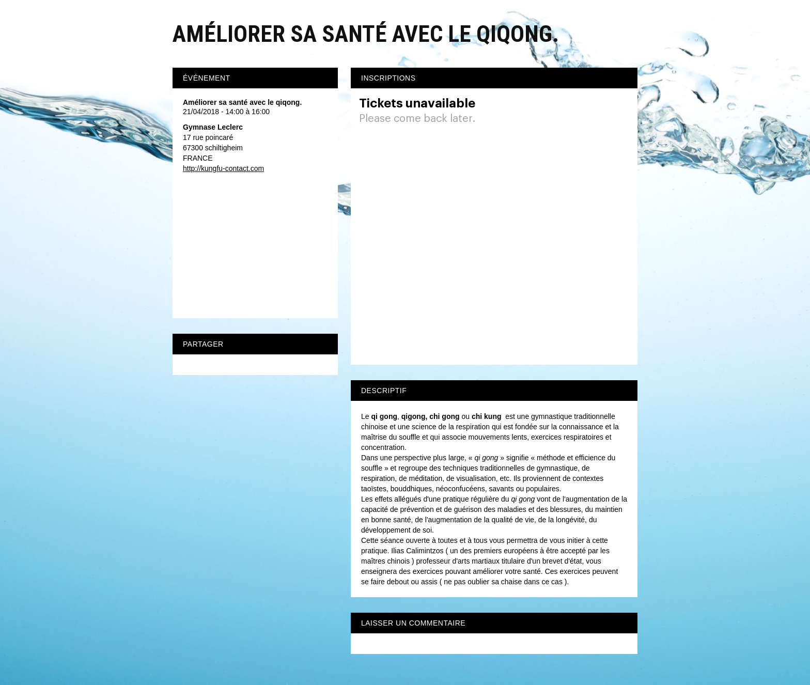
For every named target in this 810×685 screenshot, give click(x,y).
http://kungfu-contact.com (223, 168)
